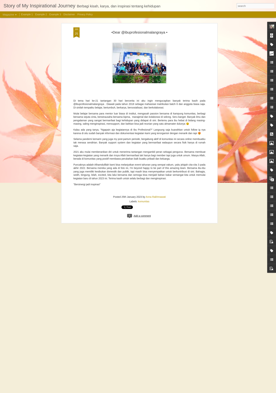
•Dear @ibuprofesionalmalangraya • (139, 32)
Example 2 (41, 14)
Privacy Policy (85, 14)
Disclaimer (69, 14)
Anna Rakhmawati (156, 196)
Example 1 (27, 14)
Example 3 (55, 14)
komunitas (143, 200)
